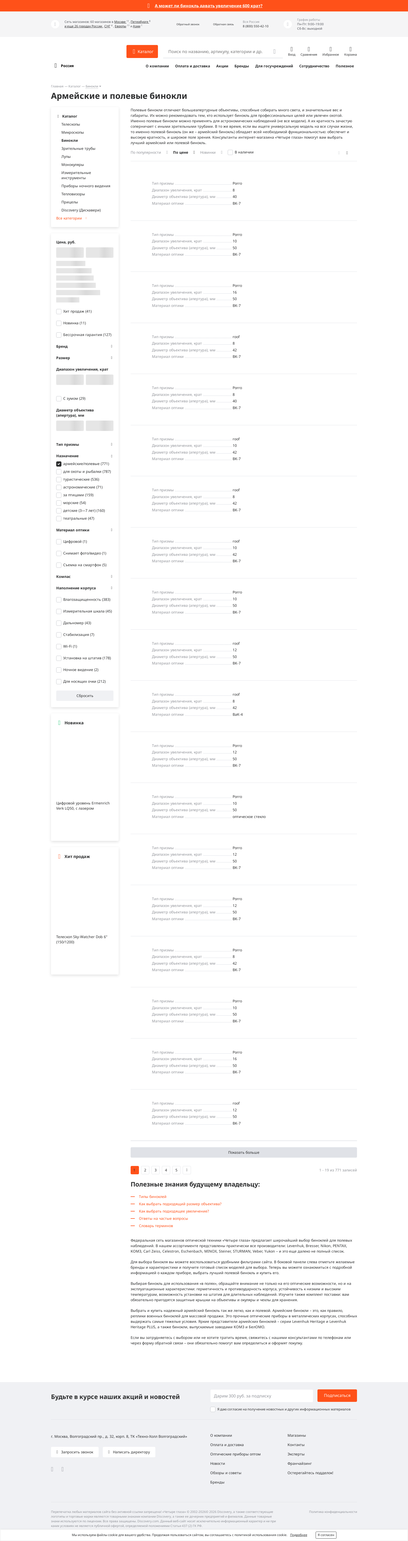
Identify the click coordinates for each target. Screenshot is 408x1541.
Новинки (208, 152)
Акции (222, 65)
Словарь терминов (156, 1225)
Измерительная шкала (87, 611)
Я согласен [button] (326, 1535)
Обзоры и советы (225, 1472)
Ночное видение (80, 669)
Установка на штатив (87, 657)
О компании (157, 65)
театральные (78, 518)
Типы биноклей (153, 1196)
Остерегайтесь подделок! (310, 1472)
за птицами (78, 494)
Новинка (74, 322)
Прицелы (69, 201)
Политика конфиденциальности (333, 1512)
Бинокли (92, 86)
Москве (120, 22)
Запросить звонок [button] (76, 1451)
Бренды (241, 65)
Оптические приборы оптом (235, 1454)
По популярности (146, 152)
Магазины (297, 1435)
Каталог (74, 86)
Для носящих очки (84, 681)
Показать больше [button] (243, 1152)
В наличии (244, 152)
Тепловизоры (73, 193)
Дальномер (77, 622)
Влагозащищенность (86, 599)
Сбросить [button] (84, 695)
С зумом (74, 398)
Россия (67, 65)
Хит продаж (77, 311)
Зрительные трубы (78, 148)
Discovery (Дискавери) (81, 210)
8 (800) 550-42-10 (256, 26)
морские (74, 502)
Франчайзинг (300, 1463)
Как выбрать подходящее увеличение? (174, 1211)
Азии (136, 26)
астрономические (83, 487)
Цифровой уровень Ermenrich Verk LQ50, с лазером (83, 806)
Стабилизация (78, 634)
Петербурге (140, 22)
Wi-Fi (70, 646)
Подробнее (298, 1535)
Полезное (345, 65)
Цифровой (75, 541)
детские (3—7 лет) (84, 510)
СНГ (107, 26)
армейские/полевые (86, 463)
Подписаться (337, 1395)
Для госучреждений (274, 65)
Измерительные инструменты (76, 175)
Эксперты (296, 1454)
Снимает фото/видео (84, 553)
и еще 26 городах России (84, 26)
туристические (81, 479)
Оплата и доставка (192, 65)
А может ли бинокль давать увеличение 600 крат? (209, 6)
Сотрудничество (314, 65)
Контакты (296, 1444)
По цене (180, 152)
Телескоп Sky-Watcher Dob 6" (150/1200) (81, 939)
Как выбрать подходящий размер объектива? (180, 1203)
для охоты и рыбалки (87, 471)
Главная (57, 86)
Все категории (69, 218)
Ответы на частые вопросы (163, 1218)
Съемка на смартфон (84, 564)
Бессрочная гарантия (87, 334)
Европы (120, 26)
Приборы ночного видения (85, 185)
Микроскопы (72, 132)
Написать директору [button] (131, 1451)
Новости (217, 1463)
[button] (182, 24)
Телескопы (70, 124)
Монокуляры (72, 164)
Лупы (66, 156)
